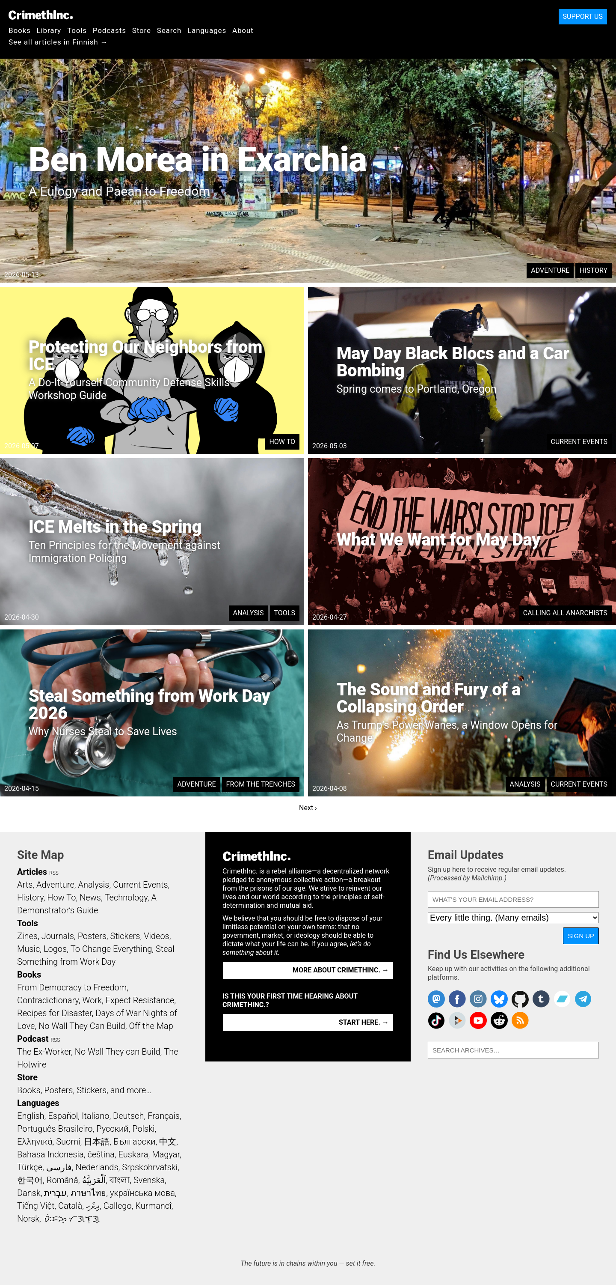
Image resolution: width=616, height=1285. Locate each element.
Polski (143, 1129)
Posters (92, 936)
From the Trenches (260, 784)
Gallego (118, 1206)
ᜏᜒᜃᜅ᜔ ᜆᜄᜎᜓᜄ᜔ (71, 1218)
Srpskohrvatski (150, 1167)
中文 (167, 1141)
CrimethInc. (41, 15)
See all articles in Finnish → (58, 42)
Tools (77, 30)
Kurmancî (153, 1206)
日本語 (97, 1141)
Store (141, 30)
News (90, 897)
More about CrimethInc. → (341, 970)
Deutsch (128, 1116)
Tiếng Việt (35, 1206)
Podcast (32, 1039)
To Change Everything (111, 949)
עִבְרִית (55, 1193)
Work (92, 1000)
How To (282, 442)
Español (63, 1116)
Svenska (149, 1180)
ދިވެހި (93, 1206)
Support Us (583, 16)
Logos (55, 949)
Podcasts (109, 30)
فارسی (59, 1167)
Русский (112, 1129)
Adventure (550, 270)
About (243, 30)
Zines (27, 936)
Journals (57, 936)
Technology (126, 897)
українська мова (142, 1193)
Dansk (29, 1193)
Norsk (28, 1218)
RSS (54, 873)
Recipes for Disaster (54, 1013)
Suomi (68, 1141)
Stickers (125, 936)
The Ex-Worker (44, 1051)
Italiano (95, 1116)
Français (164, 1116)
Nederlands (96, 1167)
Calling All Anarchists (565, 613)
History (593, 270)
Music (28, 949)
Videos (156, 936)
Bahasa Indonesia (50, 1154)
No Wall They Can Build (81, 1026)
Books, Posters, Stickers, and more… (84, 1090)
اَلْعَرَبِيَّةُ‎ (94, 1180)
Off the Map (151, 1026)
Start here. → (364, 1022)
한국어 (30, 1180)
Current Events (579, 442)
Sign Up (581, 935)
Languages (206, 30)
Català (70, 1206)
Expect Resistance (140, 1000)
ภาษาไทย (88, 1193)
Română (62, 1180)
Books (20, 30)
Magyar (166, 1154)
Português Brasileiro (54, 1129)
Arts (25, 885)
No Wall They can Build (117, 1051)
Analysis (248, 613)
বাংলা (120, 1180)
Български (134, 1141)
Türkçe (29, 1167)
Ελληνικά (34, 1141)
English (30, 1116)
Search (169, 30)
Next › (308, 808)
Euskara (133, 1154)
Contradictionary (48, 1000)
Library (49, 30)
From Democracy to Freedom (72, 987)
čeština (100, 1154)
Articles (32, 872)
